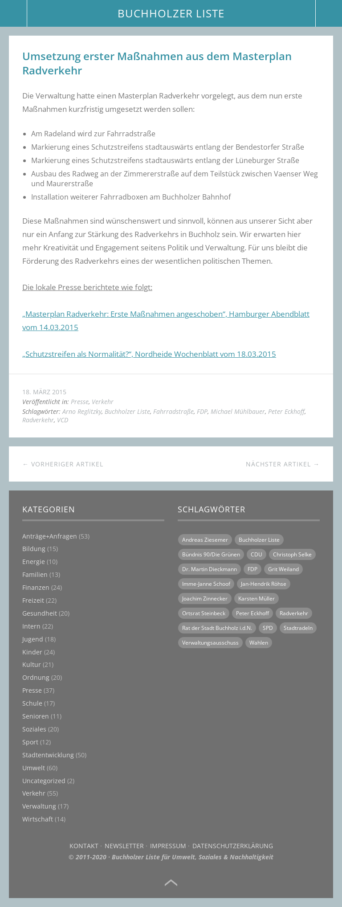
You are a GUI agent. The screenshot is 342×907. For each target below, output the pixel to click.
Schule (32, 703)
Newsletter (124, 846)
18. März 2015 (44, 392)
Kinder (32, 652)
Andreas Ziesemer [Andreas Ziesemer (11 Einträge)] (205, 539)
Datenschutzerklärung (232, 846)
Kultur (31, 664)
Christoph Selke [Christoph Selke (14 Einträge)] (292, 554)
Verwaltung (39, 806)
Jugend (32, 639)
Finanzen (35, 587)
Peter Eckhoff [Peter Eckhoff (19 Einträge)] (252, 613)
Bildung (33, 548)
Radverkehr (38, 420)
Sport (30, 742)
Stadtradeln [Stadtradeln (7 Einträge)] (298, 628)
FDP (202, 411)
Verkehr (103, 401)
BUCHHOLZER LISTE (171, 13)
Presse (80, 401)
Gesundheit (39, 613)
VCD (62, 420)
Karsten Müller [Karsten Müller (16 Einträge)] (256, 598)
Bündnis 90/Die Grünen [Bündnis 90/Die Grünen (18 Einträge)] (211, 554)
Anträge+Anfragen (49, 536)
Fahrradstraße (173, 411)
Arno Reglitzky (82, 411)
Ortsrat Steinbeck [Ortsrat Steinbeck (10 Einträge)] (203, 613)
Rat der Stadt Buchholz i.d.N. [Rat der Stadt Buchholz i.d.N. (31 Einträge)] (217, 628)
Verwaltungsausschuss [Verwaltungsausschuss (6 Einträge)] (210, 642)
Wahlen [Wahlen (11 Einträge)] (258, 642)
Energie (33, 561)
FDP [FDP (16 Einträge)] (252, 569)
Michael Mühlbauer (238, 411)
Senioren (35, 716)
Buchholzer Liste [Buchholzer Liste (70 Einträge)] (259, 539)
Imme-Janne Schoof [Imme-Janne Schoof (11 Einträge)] (206, 584)
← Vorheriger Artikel (62, 464)
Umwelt (33, 768)
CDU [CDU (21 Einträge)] (256, 554)
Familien (35, 574)
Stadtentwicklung (48, 755)
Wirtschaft (37, 819)
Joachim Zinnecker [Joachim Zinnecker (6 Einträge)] (205, 598)
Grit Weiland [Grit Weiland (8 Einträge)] (283, 569)
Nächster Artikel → (283, 464)
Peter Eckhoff (286, 411)
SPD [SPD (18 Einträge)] (268, 628)
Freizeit (33, 600)
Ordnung (35, 677)
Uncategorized (43, 780)
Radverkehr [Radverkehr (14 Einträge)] (294, 613)
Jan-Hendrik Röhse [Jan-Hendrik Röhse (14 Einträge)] (263, 584)
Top (171, 883)
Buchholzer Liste (127, 411)
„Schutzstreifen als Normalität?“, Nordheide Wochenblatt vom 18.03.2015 (149, 354)
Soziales (34, 729)
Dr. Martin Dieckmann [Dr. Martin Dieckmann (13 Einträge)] (209, 569)
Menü (13, 13)
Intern (31, 626)
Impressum (168, 846)
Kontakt (83, 846)
